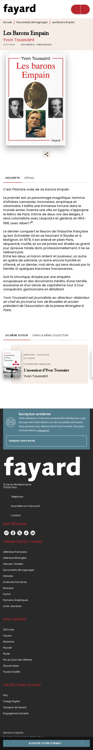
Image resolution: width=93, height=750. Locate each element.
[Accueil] (19, 9)
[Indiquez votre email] (41, 441)
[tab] (12, 178)
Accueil (7, 22)
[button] (36, 44)
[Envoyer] (82, 441)
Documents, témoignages (32, 22)
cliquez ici (43, 430)
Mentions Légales (13, 732)
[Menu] (80, 9)
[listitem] (6, 533)
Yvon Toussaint (19, 40)
